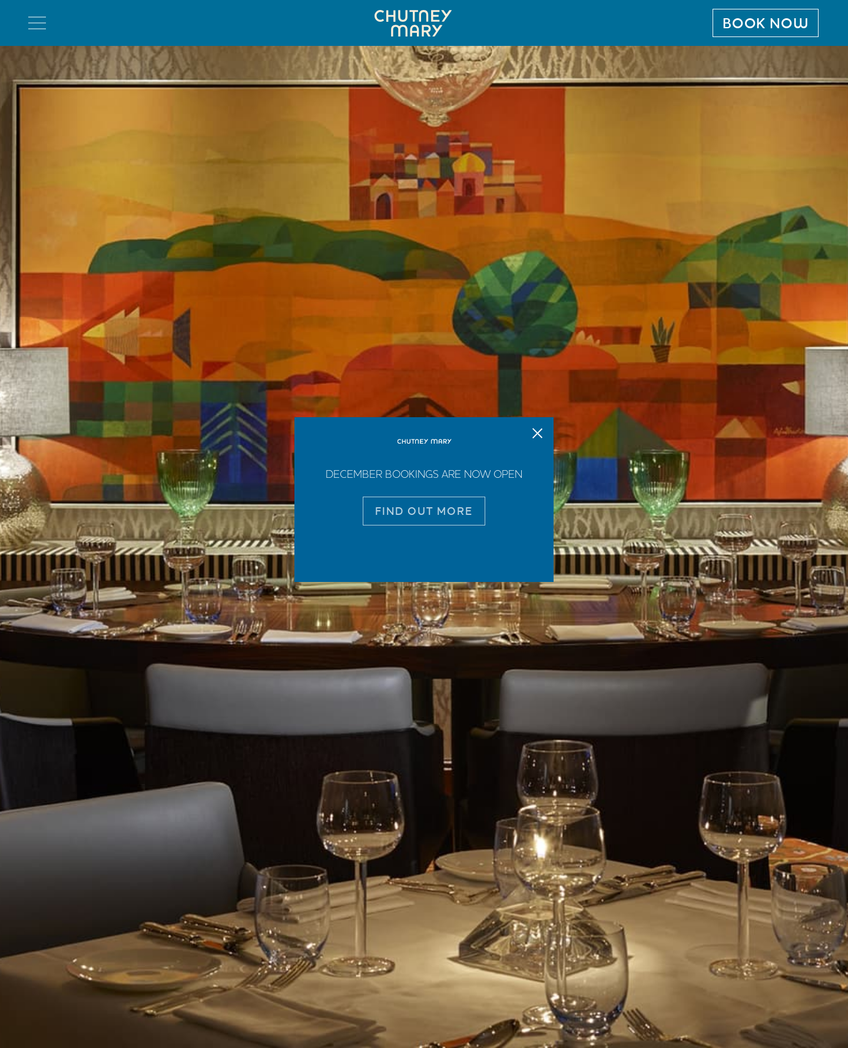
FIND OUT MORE (423, 511)
